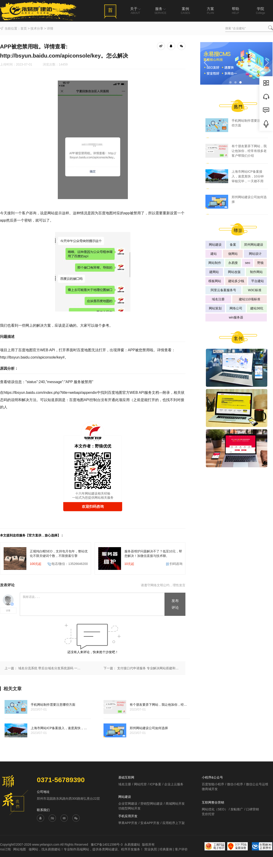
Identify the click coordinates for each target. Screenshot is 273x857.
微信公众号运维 (257, 784)
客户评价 (181, 849)
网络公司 (236, 308)
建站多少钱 (236, 281)
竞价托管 (208, 814)
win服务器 (236, 317)
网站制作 (214, 263)
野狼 (260, 263)
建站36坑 (256, 308)
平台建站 (257, 281)
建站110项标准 (249, 299)
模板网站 (214, 281)
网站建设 (215, 244)
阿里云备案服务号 (223, 290)
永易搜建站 (132, 844)
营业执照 (150, 849)
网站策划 (215, 308)
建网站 (214, 272)
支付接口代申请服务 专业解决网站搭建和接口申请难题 (149, 668)
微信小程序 (235, 784)
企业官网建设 (127, 803)
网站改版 (234, 272)
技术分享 (36, 28)
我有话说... (92, 604)
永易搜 (233, 263)
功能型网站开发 (129, 808)
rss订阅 (5, 849)
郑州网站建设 (253, 244)
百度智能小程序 (213, 784)
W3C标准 (254, 290)
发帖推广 (236, 809)
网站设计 (255, 253)
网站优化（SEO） (215, 809)
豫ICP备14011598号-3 (107, 844)
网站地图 (20, 849)
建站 (213, 253)
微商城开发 (210, 789)
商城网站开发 (175, 803)
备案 (233, 244)
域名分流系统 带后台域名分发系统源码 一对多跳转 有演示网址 (50, 668)
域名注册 (218, 299)
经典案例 (165, 849)
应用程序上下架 (173, 823)
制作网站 (256, 272)
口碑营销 (252, 809)
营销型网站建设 (151, 803)
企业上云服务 (173, 784)
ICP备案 (155, 784)
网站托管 (140, 784)
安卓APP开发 (149, 823)
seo (247, 263)
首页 (23, 28)
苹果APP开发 (127, 823)
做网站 (233, 253)
